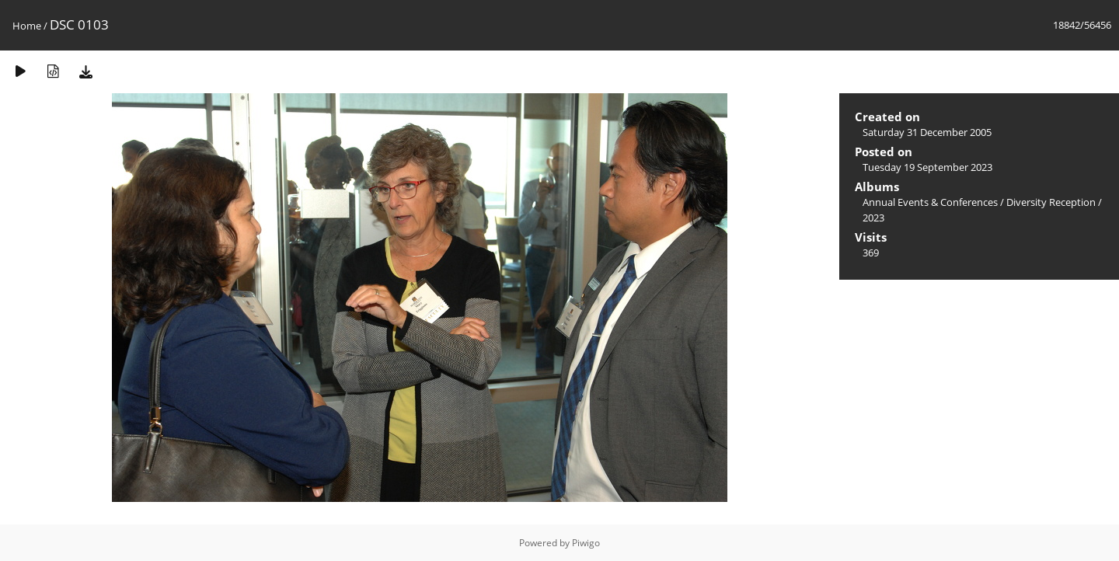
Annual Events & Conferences (930, 202)
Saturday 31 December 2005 (927, 132)
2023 (873, 218)
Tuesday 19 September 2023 (927, 167)
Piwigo (586, 542)
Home (26, 26)
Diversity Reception (1051, 202)
